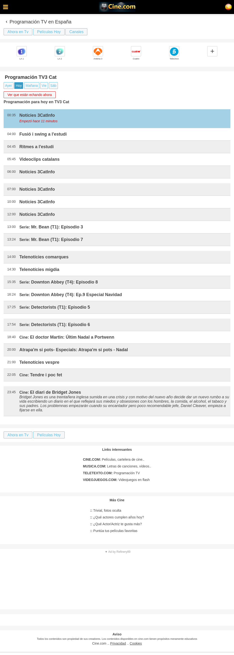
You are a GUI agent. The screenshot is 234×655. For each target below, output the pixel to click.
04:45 (11, 146)
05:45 (11, 159)
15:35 (11, 282)
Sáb (53, 85)
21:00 (11, 362)
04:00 (11, 134)
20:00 (11, 349)
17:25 (11, 307)
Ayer (8, 85)
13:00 (11, 227)
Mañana (32, 85)
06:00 (11, 172)
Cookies (136, 643)
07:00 (11, 189)
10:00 (11, 202)
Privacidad (118, 643)
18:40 (11, 337)
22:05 (11, 375)
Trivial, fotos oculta (105, 510)
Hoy (19, 85)
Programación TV (111, 473)
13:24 (11, 239)
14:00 (11, 257)
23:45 (11, 392)
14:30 (11, 269)
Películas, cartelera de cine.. (113, 459)
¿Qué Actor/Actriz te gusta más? (116, 524)
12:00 (11, 214)
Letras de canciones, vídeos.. (117, 466)
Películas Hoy (49, 32)
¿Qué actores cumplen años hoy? (117, 517)
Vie (44, 85)
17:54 (11, 324)
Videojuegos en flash (116, 480)
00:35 (11, 115)
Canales (76, 32)
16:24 (11, 294)
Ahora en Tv (17, 32)
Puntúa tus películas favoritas (113, 531)
